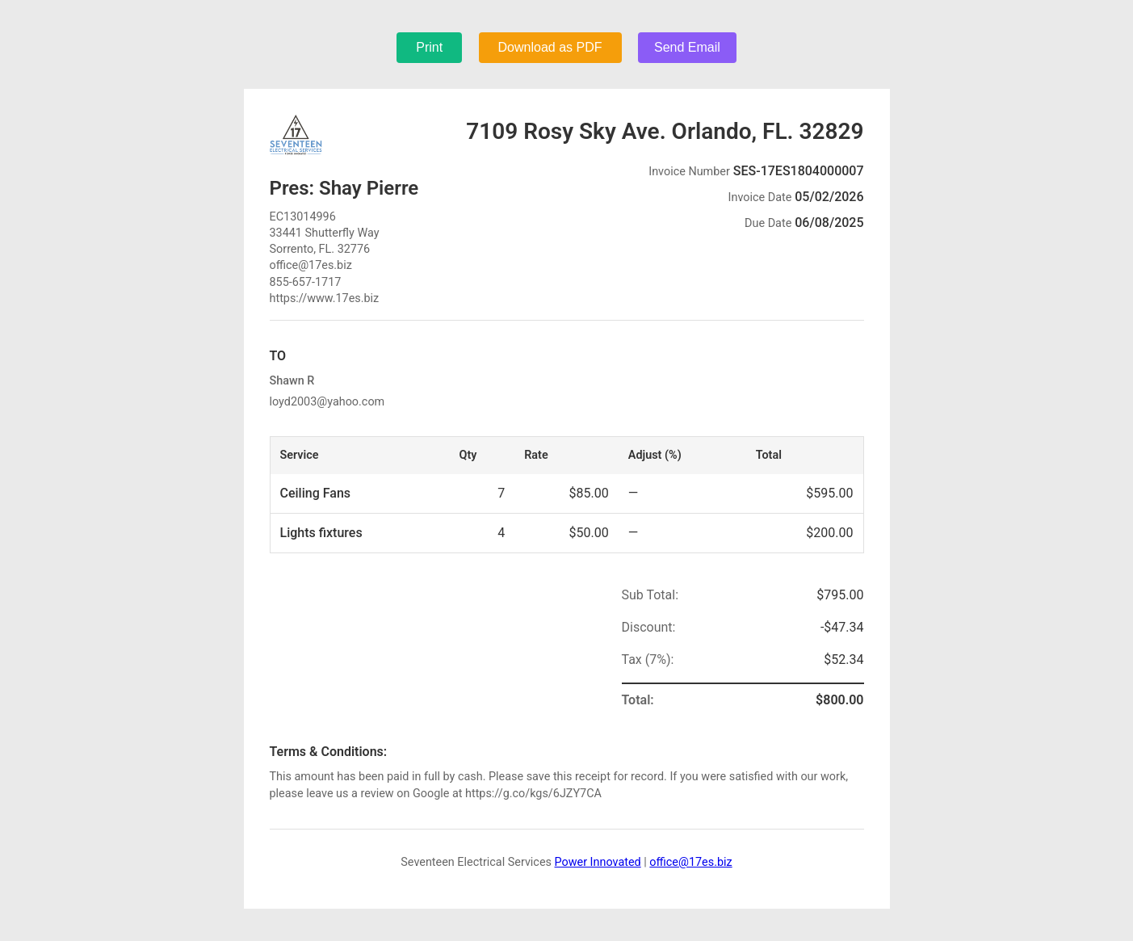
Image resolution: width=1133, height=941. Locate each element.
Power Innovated (598, 862)
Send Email (687, 47)
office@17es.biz (690, 862)
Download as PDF (550, 47)
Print (429, 47)
